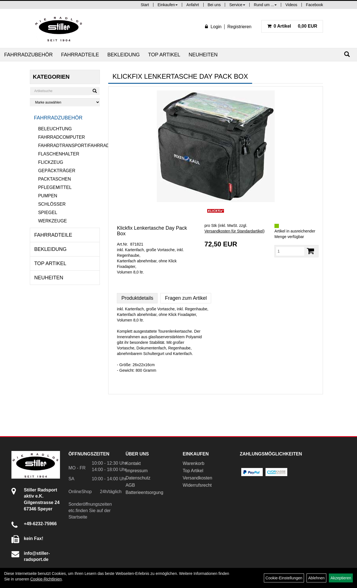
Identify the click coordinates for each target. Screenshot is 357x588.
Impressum (137, 470)
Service (237, 5)
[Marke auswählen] (65, 102)
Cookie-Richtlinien (46, 579)
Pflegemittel (55, 187)
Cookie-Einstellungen (284, 578)
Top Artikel (164, 54)
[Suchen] (347, 54)
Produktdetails (137, 298)
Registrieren (239, 26)
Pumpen (47, 195)
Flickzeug (50, 162)
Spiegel (47, 212)
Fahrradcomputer (61, 137)
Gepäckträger (56, 170)
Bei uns (214, 5)
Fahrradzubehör (28, 54)
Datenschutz (138, 478)
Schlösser (52, 204)
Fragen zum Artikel (186, 298)
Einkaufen (168, 5)
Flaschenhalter (58, 154)
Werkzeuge (52, 221)
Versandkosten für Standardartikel (233, 231)
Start (145, 5)
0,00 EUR (292, 26)
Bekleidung (123, 54)
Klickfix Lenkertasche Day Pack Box (152, 230)
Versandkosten (197, 478)
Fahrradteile (80, 54)
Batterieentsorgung (144, 492)
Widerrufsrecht (197, 485)
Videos (291, 5)
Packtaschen (54, 179)
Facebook (314, 5)
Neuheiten (203, 54)
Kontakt (133, 463)
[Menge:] (290, 251)
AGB (130, 485)
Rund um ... (265, 5)
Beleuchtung (55, 128)
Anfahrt (192, 5)
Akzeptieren (341, 578)
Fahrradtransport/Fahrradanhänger (69, 145)
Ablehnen (316, 578)
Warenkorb (193, 463)
